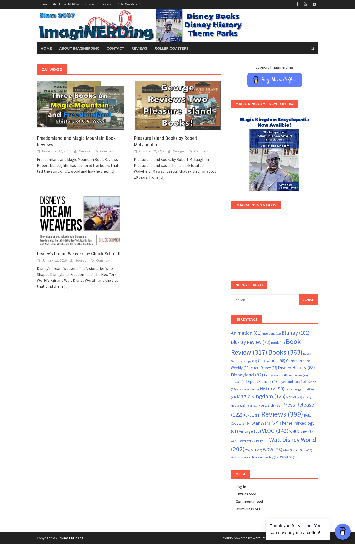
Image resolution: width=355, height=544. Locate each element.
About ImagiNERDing (66, 4)
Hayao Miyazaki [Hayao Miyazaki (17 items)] (248, 389)
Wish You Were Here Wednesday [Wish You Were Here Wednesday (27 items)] (255, 457)
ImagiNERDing (73, 538)
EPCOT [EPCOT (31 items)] (239, 381)
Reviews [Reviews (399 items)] (282, 414)
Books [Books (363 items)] (285, 352)
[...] (111, 171)
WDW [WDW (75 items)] (272, 449)
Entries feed (246, 493)
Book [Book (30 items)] (278, 342)
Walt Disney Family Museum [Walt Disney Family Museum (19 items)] (249, 441)
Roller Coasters (127, 4)
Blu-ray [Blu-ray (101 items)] (296, 332)
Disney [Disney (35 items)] (268, 367)
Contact (90, 4)
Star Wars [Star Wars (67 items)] (265, 423)
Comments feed (249, 501)
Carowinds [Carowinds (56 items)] (271, 360)
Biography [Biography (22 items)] (271, 333)
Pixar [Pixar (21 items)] (252, 405)
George (84, 151)
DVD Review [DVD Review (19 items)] (298, 375)
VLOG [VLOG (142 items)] (275, 430)
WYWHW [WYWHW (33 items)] (289, 457)
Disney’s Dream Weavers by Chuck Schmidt (79, 254)
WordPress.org (248, 508)
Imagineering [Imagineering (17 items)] (294, 389)
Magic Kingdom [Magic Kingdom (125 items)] (261, 396)
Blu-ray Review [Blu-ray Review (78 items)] (250, 342)
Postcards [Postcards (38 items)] (270, 405)
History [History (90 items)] (272, 388)
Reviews (105, 4)
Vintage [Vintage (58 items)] (250, 431)
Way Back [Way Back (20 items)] (253, 450)
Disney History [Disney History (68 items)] (296, 367)
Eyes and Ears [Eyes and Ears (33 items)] (293, 381)
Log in (241, 486)
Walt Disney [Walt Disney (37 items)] (302, 431)
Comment (107, 151)
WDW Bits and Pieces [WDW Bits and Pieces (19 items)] (297, 450)
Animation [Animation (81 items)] (246, 333)
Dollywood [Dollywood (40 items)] (276, 375)
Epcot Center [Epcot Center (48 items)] (263, 381)
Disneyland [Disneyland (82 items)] (247, 375)
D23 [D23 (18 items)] (255, 368)
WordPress (261, 538)
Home (43, 4)
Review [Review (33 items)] (251, 415)
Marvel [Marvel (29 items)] (294, 397)
